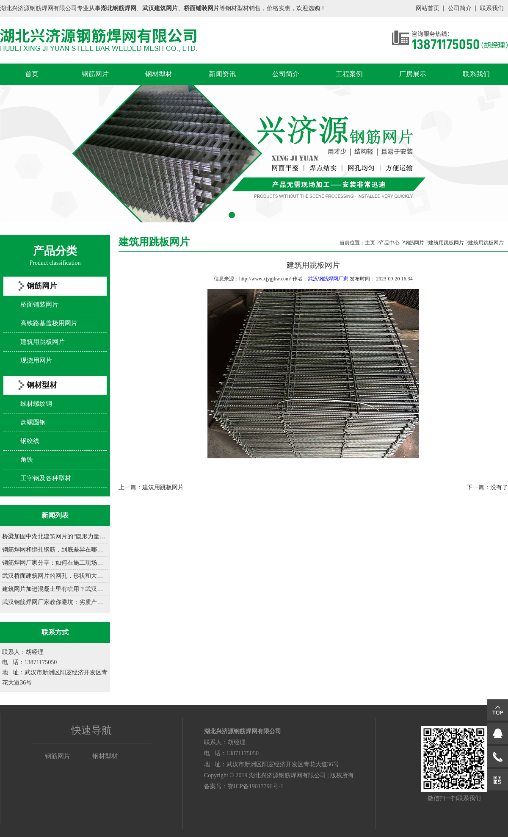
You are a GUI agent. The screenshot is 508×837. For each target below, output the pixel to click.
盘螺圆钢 (33, 422)
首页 (32, 74)
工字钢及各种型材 (45, 478)
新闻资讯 (222, 74)
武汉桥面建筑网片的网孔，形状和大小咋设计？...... (55, 576)
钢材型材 (158, 74)
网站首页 (427, 8)
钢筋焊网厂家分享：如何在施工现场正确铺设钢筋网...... (55, 563)
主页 (370, 243)
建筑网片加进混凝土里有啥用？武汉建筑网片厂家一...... (55, 589)
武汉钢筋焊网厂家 (328, 279)
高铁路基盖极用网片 (48, 323)
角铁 (26, 459)
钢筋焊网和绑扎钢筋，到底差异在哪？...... (55, 549)
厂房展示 (412, 74)
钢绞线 (29, 441)
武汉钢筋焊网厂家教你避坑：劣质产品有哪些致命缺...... (55, 602)
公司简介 (460, 8)
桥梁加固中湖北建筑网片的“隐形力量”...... (55, 536)
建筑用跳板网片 (42, 341)
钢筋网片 (95, 74)
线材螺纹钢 (36, 403)
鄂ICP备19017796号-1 (255, 786)
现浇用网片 (36, 360)
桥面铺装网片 (39, 304)
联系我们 (492, 8)
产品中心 (389, 243)
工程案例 (349, 74)
